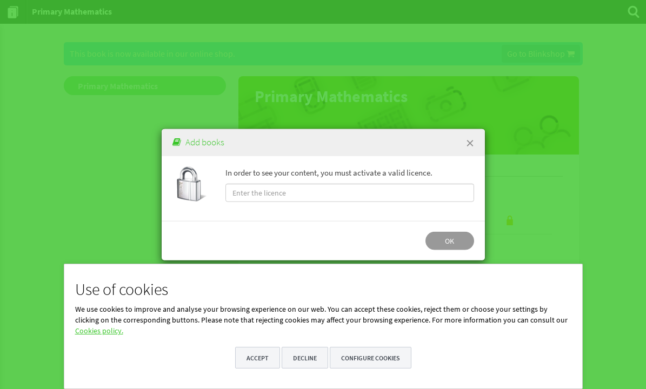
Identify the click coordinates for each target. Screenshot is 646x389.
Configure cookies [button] (370, 358)
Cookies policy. (99, 331)
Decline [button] (305, 358)
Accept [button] (258, 358)
